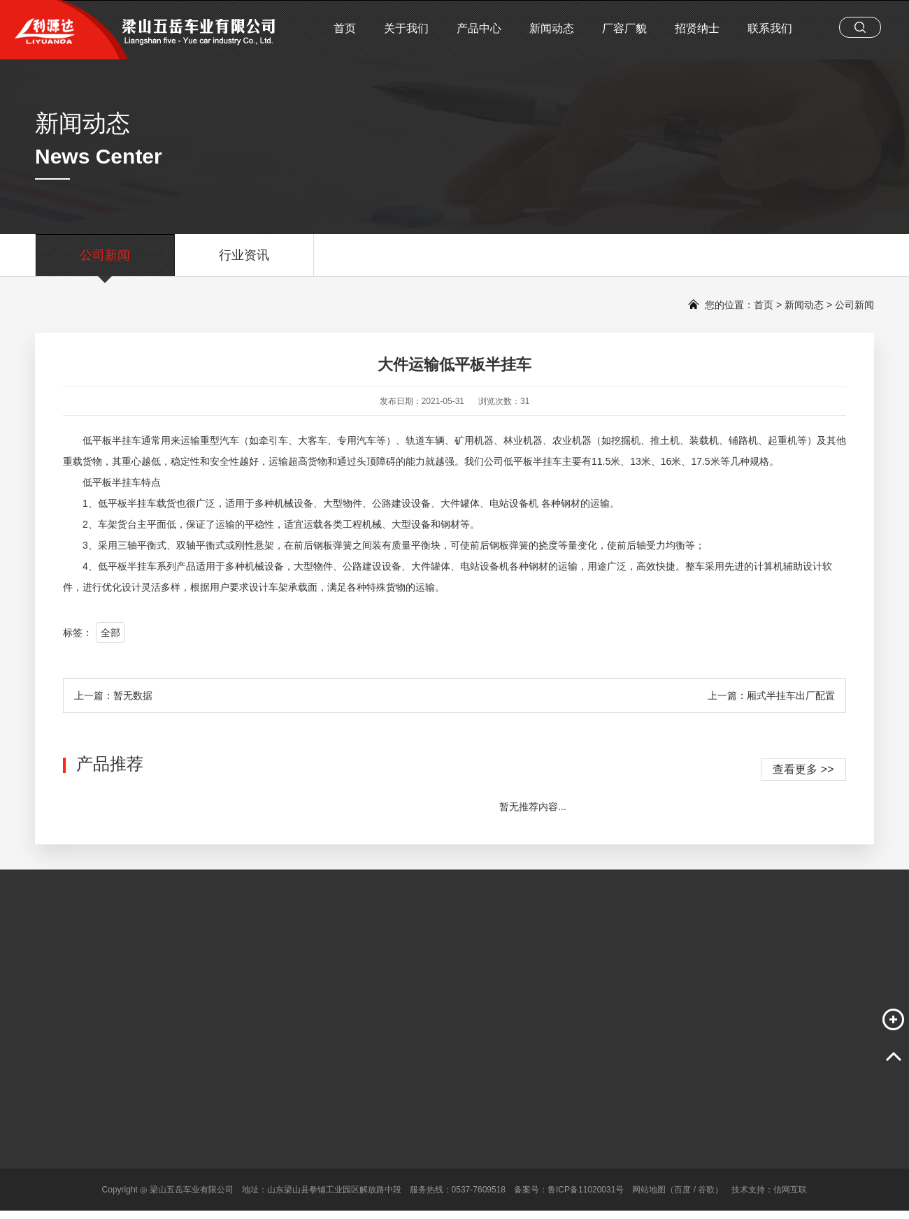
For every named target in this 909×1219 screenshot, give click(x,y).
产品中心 (479, 28)
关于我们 (406, 28)
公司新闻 (105, 262)
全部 (110, 632)
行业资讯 (244, 262)
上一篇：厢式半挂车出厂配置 (771, 695)
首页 (345, 28)
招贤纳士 (697, 28)
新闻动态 (551, 28)
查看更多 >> (803, 769)
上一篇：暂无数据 (113, 695)
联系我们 (769, 28)
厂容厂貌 (624, 28)
